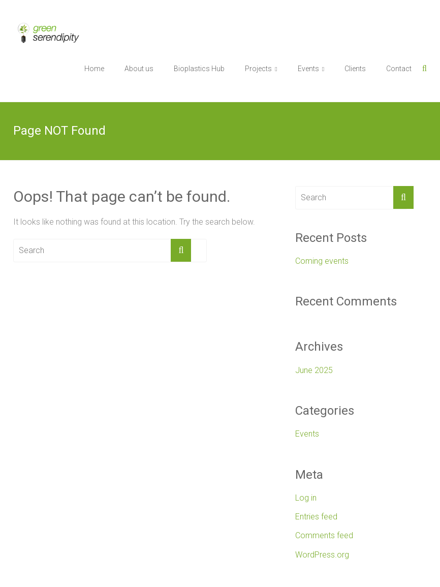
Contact (399, 69)
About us (138, 69)
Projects (258, 69)
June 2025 (314, 370)
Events (308, 69)
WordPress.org (322, 555)
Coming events (322, 261)
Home (94, 69)
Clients (355, 69)
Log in (306, 498)
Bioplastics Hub (199, 69)
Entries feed (316, 516)
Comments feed (324, 535)
